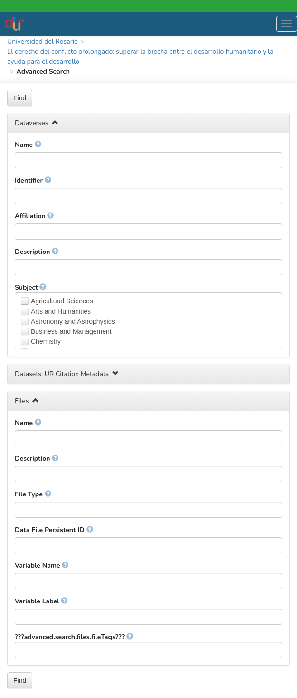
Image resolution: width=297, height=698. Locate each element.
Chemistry (46, 341)
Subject (30, 287)
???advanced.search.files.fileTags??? (74, 636)
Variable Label (41, 601)
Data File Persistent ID (54, 529)
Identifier (33, 180)
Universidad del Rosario (42, 41)
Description (36, 251)
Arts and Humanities (61, 311)
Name (28, 144)
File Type (33, 494)
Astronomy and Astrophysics (73, 321)
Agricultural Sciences (62, 301)
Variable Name (41, 565)
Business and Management (71, 331)
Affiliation (34, 216)
